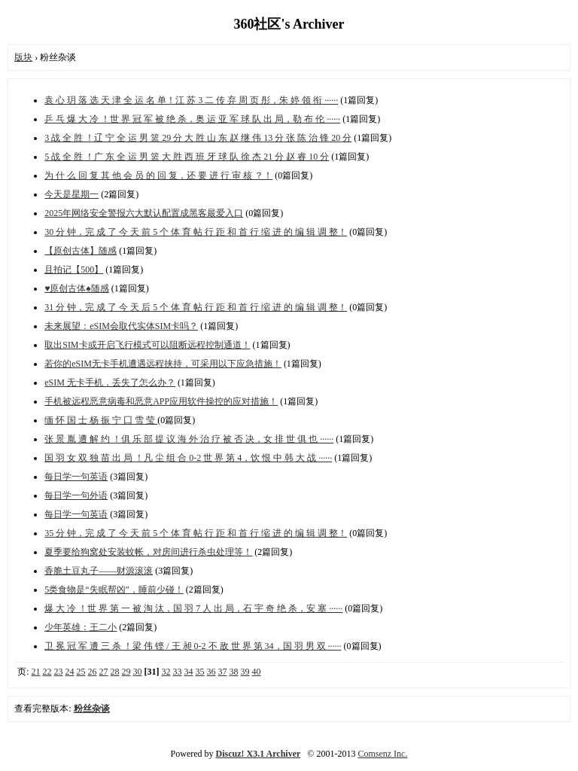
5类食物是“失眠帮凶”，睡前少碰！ (114, 589)
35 (200, 671)
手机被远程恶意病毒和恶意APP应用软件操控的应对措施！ (161, 401)
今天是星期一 (71, 194)
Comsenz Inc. (382, 753)
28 (115, 671)
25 (81, 671)
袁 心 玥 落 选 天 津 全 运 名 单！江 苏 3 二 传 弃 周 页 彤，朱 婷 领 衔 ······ (191, 100)
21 (36, 671)
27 (103, 671)
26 (92, 671)
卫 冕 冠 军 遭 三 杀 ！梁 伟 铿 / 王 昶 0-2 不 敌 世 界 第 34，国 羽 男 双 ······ (192, 646)
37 (222, 671)
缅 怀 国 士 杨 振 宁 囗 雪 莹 (100, 420)
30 (137, 671)
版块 (23, 57)
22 (47, 671)
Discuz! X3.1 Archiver (258, 753)
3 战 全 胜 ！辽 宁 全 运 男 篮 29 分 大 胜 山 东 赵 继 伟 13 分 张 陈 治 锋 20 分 (197, 138)
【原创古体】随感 (80, 250)
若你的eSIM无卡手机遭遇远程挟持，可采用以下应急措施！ (162, 363)
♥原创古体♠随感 (76, 288)
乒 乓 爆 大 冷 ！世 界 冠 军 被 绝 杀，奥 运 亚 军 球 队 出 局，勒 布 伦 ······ (192, 119)
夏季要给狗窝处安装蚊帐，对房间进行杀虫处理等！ (148, 552)
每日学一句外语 (76, 495)
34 (188, 671)
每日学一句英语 (76, 476)
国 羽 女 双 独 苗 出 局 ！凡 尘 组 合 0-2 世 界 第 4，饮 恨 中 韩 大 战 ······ (188, 458)
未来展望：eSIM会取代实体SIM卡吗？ (121, 326)
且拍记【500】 (73, 269)
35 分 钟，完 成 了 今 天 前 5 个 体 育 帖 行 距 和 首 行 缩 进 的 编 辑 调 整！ (195, 533)
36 (211, 671)
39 (245, 671)
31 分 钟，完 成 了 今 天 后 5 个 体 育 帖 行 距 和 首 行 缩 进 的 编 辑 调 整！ (195, 307)
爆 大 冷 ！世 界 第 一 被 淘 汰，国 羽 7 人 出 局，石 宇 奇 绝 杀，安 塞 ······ (193, 608)
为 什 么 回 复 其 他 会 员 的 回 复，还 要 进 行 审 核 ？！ (158, 175)
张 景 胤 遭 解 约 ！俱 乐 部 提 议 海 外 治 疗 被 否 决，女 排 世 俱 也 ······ (188, 439)
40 (256, 671)
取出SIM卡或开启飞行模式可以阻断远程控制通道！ (147, 345)
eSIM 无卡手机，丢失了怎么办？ (109, 382)
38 (234, 671)
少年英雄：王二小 (80, 627)
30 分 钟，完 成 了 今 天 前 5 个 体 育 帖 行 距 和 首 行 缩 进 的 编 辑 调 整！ (195, 232)
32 (166, 671)
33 (177, 671)
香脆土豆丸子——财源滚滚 (98, 570)
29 (126, 671)
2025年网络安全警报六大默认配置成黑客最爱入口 (143, 213)
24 (70, 671)
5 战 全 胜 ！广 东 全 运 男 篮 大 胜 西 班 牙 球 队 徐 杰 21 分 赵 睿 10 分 (186, 156)
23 (58, 671)
